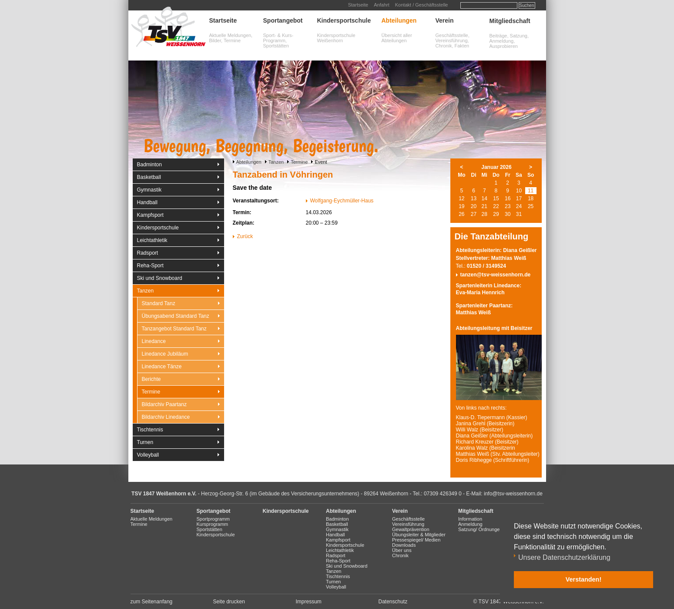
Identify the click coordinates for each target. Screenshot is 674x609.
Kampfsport (150, 215)
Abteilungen (399, 20)
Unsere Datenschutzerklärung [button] (564, 557)
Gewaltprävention (410, 529)
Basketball (149, 177)
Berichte (151, 379)
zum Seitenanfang (152, 602)
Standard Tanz (158, 303)
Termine (299, 162)
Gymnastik (149, 190)
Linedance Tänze (162, 366)
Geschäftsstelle (408, 519)
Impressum (309, 602)
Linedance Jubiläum (165, 354)
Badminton (149, 165)
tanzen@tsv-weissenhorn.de (495, 275)
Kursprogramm (212, 524)
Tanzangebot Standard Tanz (174, 329)
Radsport (147, 253)
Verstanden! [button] (583, 579)
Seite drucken (229, 602)
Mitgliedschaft (510, 20)
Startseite (358, 4)
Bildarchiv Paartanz (164, 404)
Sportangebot (283, 20)
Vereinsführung (408, 524)
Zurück (245, 236)
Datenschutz (393, 602)
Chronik (400, 555)
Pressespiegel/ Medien (416, 539)
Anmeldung (470, 524)
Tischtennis (150, 430)
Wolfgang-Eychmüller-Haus (342, 201)
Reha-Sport (150, 265)
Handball (147, 202)
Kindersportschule (344, 20)
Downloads (404, 545)
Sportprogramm (213, 519)
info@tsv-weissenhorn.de (513, 494)
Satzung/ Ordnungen (480, 529)
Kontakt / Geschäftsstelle (421, 4)
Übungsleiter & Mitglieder (419, 534)
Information (470, 519)
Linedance (154, 341)
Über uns (402, 550)
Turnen (145, 442)
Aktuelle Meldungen (152, 519)
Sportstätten (209, 529)
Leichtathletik (152, 240)
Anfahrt (381, 4)
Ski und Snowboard (159, 278)
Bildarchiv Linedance (166, 417)
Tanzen (276, 162)
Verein (445, 20)
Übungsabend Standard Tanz (175, 316)
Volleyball (148, 455)
